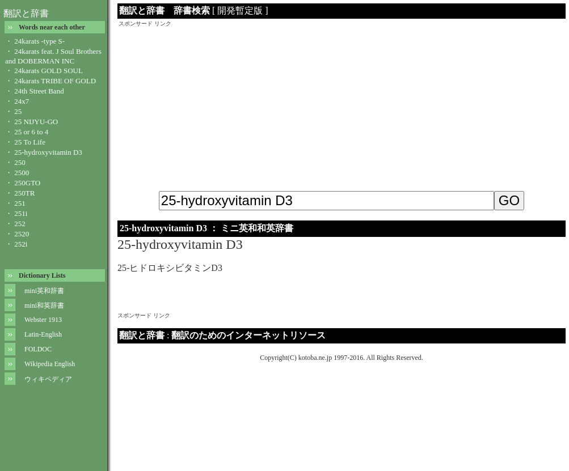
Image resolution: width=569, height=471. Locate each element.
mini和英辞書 (44, 305)
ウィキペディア (48, 379)
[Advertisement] (342, 107)
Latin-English (43, 334)
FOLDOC (38, 349)
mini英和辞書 (44, 291)
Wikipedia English (49, 364)
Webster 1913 (43, 320)
